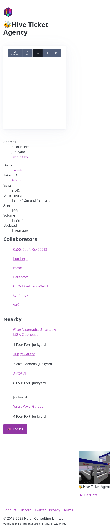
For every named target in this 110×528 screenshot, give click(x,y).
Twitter (40, 510)
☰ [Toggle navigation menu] (99, 12)
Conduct (9, 510)
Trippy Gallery (24, 354)
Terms (68, 510)
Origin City (20, 157)
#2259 (16, 180)
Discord (26, 510)
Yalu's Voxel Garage (28, 406)
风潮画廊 (20, 373)
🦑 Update (15, 429)
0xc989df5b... (22, 170)
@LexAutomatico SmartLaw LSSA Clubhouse (34, 332)
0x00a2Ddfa (88, 495)
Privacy (54, 510)
